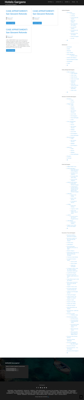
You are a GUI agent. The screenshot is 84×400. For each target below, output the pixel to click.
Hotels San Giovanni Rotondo (63, 391)
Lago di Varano (74, 263)
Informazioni (69, 12)
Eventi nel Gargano (75, 36)
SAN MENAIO (69, 61)
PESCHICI (69, 50)
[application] (16, 371)
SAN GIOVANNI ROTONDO (72, 59)
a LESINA (69, 204)
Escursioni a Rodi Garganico (73, 350)
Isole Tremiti (73, 113)
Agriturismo (69, 147)
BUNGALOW (26, 390)
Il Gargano (73, 13)
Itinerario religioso (70, 250)
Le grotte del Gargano (71, 272)
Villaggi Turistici (70, 103)
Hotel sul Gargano (70, 71)
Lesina (72, 119)
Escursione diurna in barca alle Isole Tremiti (74, 321)
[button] (77, 2)
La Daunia (73, 15)
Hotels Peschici (74, 77)
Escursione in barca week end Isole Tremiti (75, 325)
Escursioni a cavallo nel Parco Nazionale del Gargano (72, 239)
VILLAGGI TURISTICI (62, 394)
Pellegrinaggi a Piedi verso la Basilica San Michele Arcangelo (73, 254)
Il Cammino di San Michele (72, 257)
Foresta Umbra (70, 242)
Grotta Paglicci (70, 244)
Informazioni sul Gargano (19, 392)
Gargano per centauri (71, 303)
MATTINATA (69, 47)
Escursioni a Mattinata (71, 342)
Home (73, 1)
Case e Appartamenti (71, 121)
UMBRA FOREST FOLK (71, 166)
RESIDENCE (24, 394)
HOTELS (50, 1)
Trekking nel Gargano (71, 294)
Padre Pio (75, 392)
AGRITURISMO (10, 390)
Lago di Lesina (74, 261)
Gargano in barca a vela (72, 286)
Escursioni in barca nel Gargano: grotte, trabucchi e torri (72, 276)
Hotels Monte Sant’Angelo (43, 391)
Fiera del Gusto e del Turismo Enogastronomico (74, 217)
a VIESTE (69, 215)
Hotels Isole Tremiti (75, 78)
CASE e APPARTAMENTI (40, 390)
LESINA (68, 63)
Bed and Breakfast (70, 137)
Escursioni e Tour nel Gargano (52, 390)
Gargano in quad (70, 299)
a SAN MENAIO (70, 220)
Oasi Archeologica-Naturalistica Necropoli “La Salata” (72, 247)
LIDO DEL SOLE (74, 55)
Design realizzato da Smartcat (42, 396)
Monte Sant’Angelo (74, 117)
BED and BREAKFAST (18, 390)
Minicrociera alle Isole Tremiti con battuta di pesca (74, 333)
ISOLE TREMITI (70, 52)
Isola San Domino (74, 318)
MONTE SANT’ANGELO (71, 57)
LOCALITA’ (58, 1)
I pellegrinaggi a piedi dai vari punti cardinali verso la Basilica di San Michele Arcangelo (75, 189)
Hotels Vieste (73, 75)
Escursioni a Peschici (71, 345)
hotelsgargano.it (9, 392)
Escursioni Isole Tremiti (71, 316)
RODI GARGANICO (71, 54)
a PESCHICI (69, 193)
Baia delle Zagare (74, 343)
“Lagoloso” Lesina (74, 208)
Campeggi (69, 158)
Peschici (72, 102)
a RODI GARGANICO (71, 168)
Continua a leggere (10, 23)
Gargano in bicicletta (71, 301)
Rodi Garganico (74, 115)
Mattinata (72, 108)
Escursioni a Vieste (71, 313)
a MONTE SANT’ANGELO (72, 182)
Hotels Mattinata (74, 73)
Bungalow (69, 156)
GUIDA (66, 1)
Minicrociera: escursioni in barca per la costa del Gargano (72, 283)
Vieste (72, 100)
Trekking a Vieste (74, 314)
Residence (69, 98)
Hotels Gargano (15, 2)
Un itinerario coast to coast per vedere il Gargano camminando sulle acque (72, 269)
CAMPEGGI (32, 390)
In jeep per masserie (71, 305)
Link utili (72, 38)
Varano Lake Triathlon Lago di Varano (74, 212)
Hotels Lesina (73, 90)
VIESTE (68, 48)
